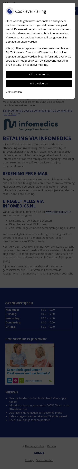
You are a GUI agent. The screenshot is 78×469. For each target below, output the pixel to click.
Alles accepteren (39, 74)
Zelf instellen (14, 92)
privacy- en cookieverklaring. (30, 65)
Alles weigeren (39, 83)
